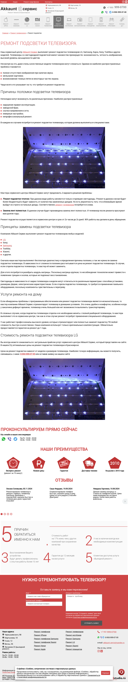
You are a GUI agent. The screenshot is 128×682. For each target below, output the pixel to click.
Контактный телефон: (34, 600)
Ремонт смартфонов (31, 2)
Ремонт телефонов (48, 22)
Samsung (7, 245)
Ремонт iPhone (40, 635)
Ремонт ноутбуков (69, 22)
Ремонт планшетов (90, 22)
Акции (15, 2)
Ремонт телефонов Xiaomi (45, 642)
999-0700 (116, 7)
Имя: (28, 593)
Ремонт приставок (111, 22)
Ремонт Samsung (16, 22)
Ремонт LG (27, 22)
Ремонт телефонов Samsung (46, 639)
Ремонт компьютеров (101, 22)
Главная (4, 2)
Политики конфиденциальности (85, 617)
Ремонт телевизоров (58, 22)
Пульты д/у (122, 22)
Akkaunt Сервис (30, 52)
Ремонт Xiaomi (37, 22)
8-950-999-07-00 (27, 354)
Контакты (48, 2)
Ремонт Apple (6, 22)
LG (4, 239)
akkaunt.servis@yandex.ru (113, 642)
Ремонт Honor (40, 646)
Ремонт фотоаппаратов (79, 22)
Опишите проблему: (73, 593)
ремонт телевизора (64, 204)
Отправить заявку (91, 623)
